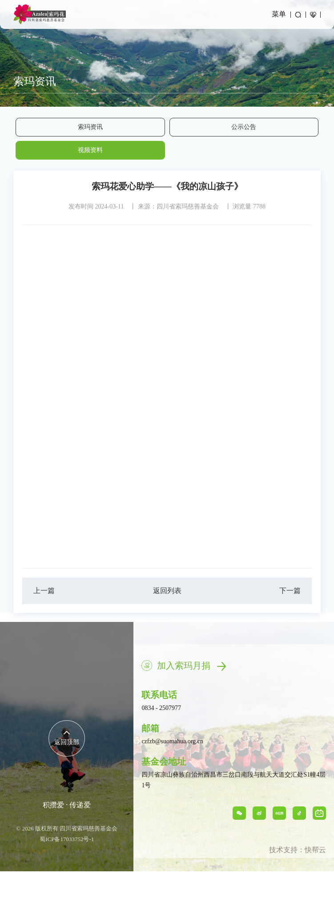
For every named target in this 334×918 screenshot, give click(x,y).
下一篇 (290, 590)
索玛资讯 (90, 127)
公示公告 (243, 127)
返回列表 (167, 590)
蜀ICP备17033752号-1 (67, 839)
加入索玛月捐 (191, 665)
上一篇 (44, 590)
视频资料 (90, 150)
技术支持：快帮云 (297, 850)
